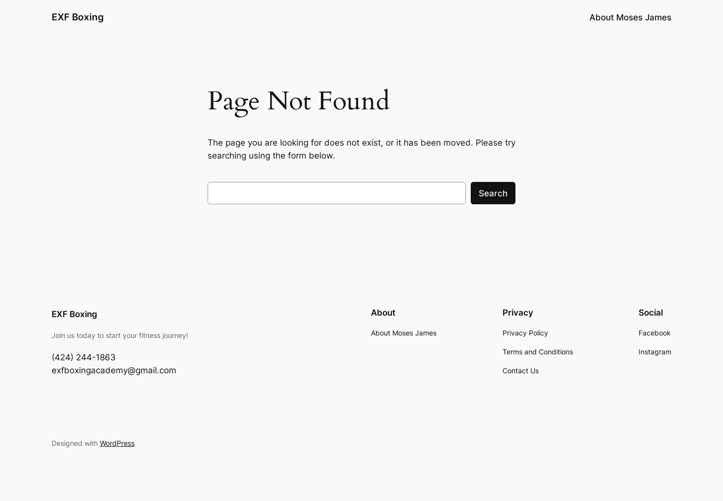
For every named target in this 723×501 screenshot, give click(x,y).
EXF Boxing (78, 17)
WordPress (117, 443)
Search (493, 193)
